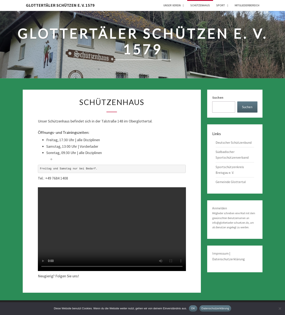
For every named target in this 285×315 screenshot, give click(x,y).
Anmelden (219, 208)
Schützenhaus (200, 5)
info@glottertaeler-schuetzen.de (230, 223)
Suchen (217, 97)
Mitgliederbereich (247, 5)
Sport (220, 5)
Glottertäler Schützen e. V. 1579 (60, 5)
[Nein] (280, 308)
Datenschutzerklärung (228, 259)
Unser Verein (172, 5)
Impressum (220, 253)
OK (193, 308)
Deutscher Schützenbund (234, 142)
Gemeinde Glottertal (231, 182)
